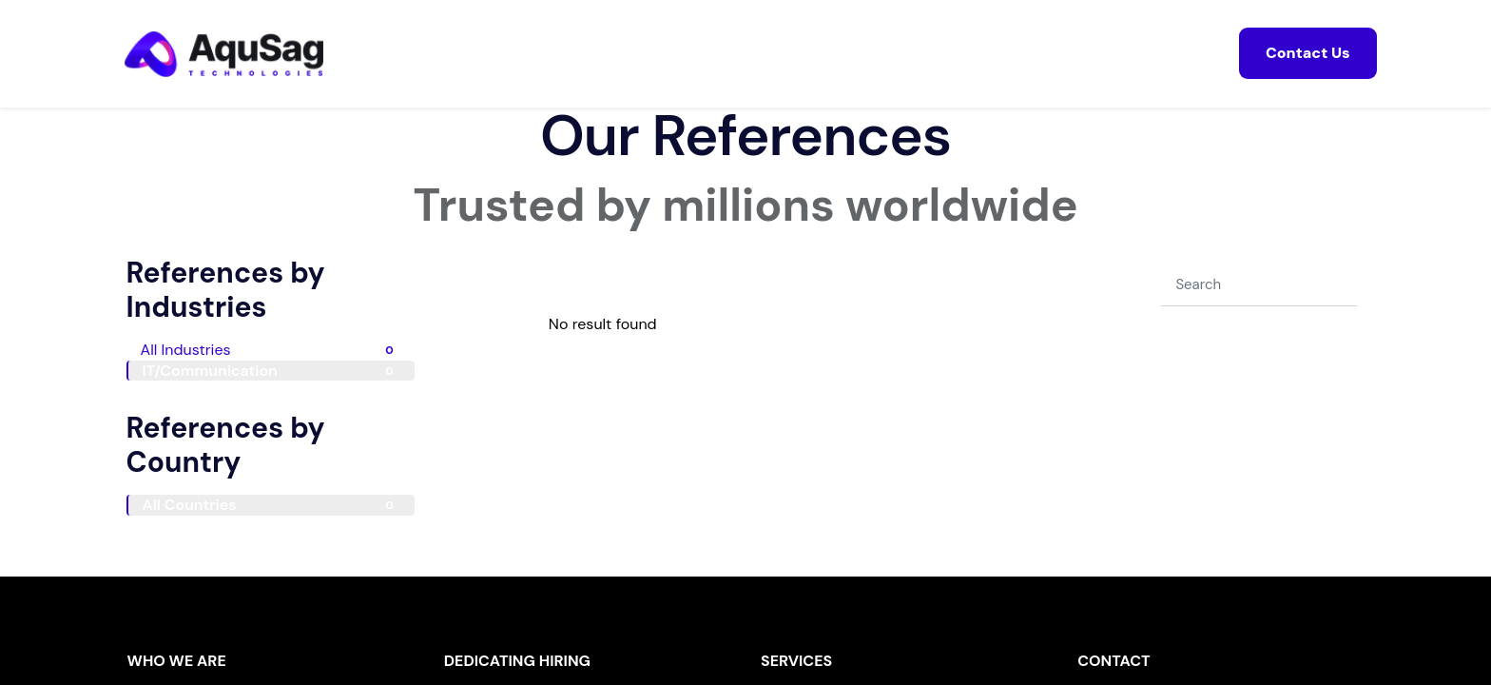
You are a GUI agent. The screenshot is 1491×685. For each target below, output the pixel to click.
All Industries (270, 350)
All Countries (271, 505)
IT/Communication (271, 371)
